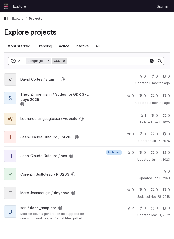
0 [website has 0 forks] (154, 115)
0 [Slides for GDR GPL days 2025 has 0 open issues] (166, 96)
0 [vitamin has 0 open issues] (166, 76)
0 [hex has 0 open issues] (166, 152)
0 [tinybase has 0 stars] (130, 190)
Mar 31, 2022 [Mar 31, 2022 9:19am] (160, 215)
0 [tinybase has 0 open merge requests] (154, 190)
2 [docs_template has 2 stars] (130, 208)
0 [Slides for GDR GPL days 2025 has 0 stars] (130, 96)
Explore (19, 6)
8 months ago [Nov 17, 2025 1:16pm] (159, 83)
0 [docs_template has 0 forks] (142, 208)
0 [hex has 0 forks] (142, 152)
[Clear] (152, 61)
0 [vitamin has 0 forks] (154, 76)
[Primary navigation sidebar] (6, 18)
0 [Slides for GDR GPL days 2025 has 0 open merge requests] (154, 96)
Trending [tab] (44, 46)
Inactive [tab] (82, 46)
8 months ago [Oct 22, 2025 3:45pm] (159, 103)
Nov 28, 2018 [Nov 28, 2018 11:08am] (160, 197)
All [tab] (98, 46)
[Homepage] (6, 6)
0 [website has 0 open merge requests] (166, 115)
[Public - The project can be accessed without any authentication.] (63, 79)
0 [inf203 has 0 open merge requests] (154, 134)
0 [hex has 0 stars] (130, 152)
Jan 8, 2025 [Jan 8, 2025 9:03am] (161, 122)
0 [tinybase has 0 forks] (142, 190)
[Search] (108, 61)
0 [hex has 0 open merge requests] (154, 152)
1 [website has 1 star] (143, 115)
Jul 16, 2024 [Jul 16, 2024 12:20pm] (161, 141)
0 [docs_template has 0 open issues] (166, 208)
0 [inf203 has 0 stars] (130, 134)
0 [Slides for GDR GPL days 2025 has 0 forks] (142, 96)
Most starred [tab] (18, 46)
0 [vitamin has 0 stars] (142, 76)
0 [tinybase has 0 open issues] (166, 190)
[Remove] (64, 61)
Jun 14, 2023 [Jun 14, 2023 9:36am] (160, 159)
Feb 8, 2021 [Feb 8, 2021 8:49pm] (161, 178)
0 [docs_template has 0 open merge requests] (154, 208)
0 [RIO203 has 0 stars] (166, 171)
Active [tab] (64, 46)
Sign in (162, 6)
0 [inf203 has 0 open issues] (166, 134)
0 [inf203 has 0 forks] (142, 134)
